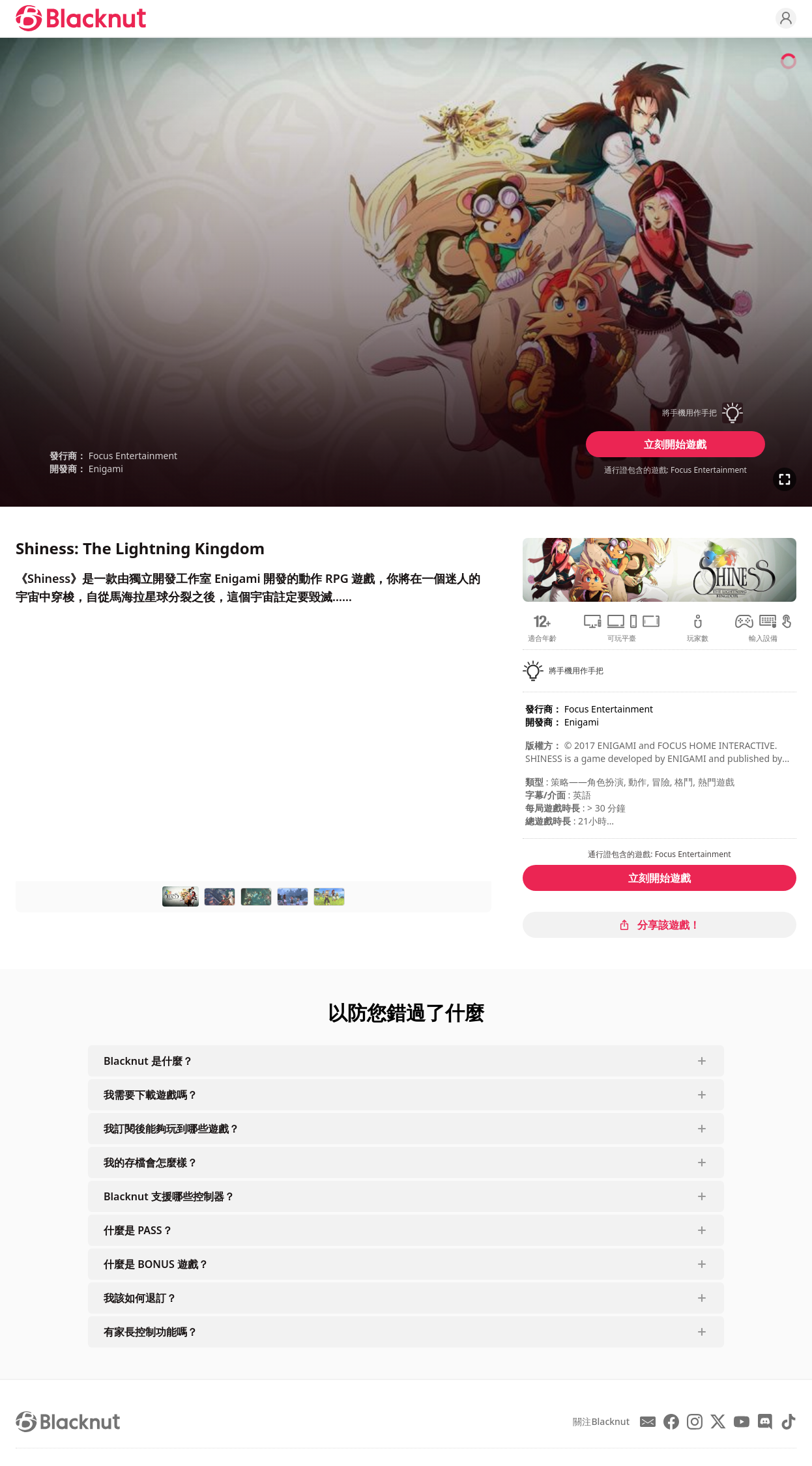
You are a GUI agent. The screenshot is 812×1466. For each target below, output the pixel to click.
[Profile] (786, 18)
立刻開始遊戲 (675, 444)
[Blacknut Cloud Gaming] (81, 18)
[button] (675, 412)
